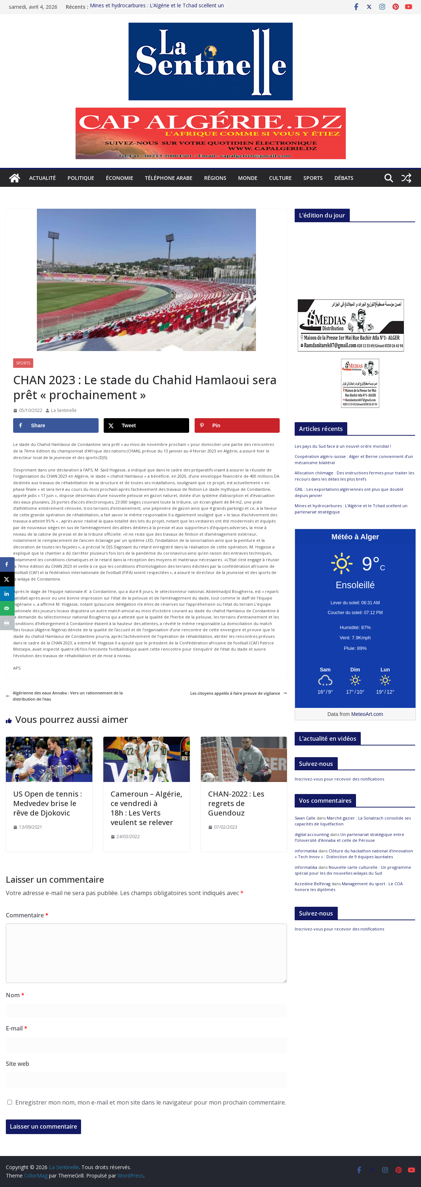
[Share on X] (146, 425)
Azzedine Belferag (312, 883)
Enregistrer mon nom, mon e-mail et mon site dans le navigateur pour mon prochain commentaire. (150, 1102)
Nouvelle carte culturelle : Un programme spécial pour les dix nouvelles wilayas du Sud (353, 870)
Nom (15, 995)
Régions (215, 177)
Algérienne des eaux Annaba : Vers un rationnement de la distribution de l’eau (64, 696)
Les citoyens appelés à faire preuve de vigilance (238, 693)
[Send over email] (7, 608)
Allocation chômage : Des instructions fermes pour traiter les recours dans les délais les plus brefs (354, 476)
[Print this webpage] (7, 623)
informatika (306, 850)
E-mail (16, 1028)
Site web (17, 1064)
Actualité (42, 177)
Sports (313, 177)
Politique (81, 177)
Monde (247, 177)
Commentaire (27, 915)
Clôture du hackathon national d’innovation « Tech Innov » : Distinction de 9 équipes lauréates (354, 854)
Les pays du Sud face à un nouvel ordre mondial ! (343, 446)
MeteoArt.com (367, 714)
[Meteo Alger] (355, 670)
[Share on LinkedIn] (7, 593)
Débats (343, 177)
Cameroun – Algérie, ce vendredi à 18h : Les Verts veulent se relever (146, 808)
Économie (119, 177)
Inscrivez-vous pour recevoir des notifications (339, 779)
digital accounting (312, 834)
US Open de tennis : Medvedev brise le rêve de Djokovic (47, 803)
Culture (280, 177)
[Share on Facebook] (56, 425)
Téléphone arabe (168, 177)
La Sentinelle (64, 410)
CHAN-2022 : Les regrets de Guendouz (236, 803)
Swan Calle (305, 818)
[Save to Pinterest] (237, 425)
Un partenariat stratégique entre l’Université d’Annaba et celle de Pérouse (349, 837)
